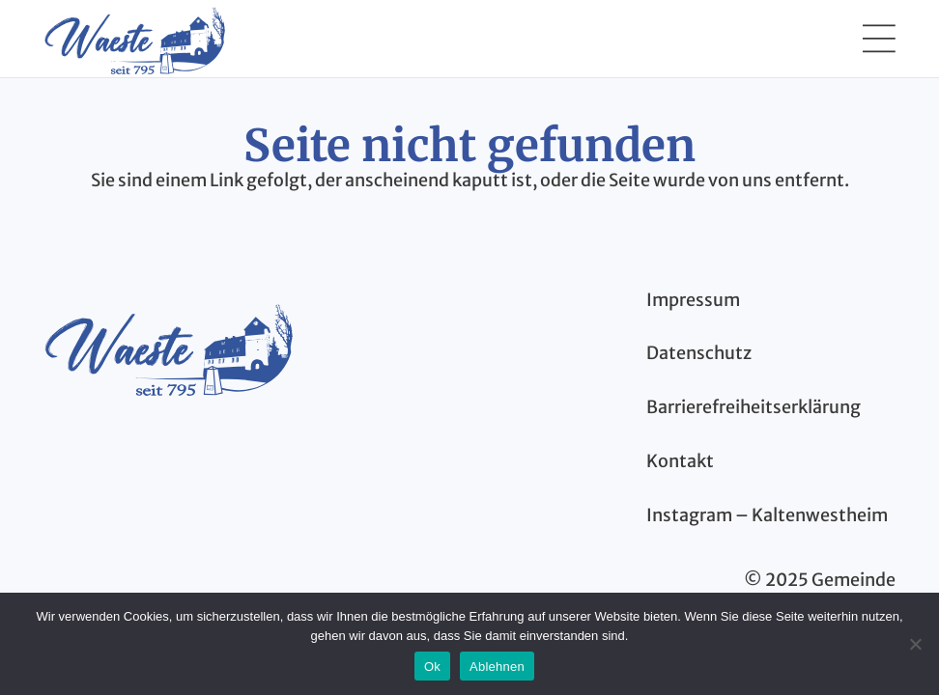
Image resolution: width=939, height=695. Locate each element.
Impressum (693, 300)
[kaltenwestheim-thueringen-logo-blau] (168, 347)
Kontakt (680, 461)
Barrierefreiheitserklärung (753, 407)
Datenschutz (699, 353)
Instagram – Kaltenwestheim (767, 515)
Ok (432, 666)
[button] (879, 39)
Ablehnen (497, 666)
